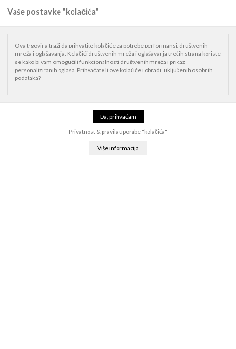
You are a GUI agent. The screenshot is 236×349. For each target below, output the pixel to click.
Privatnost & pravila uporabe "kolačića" (118, 131)
